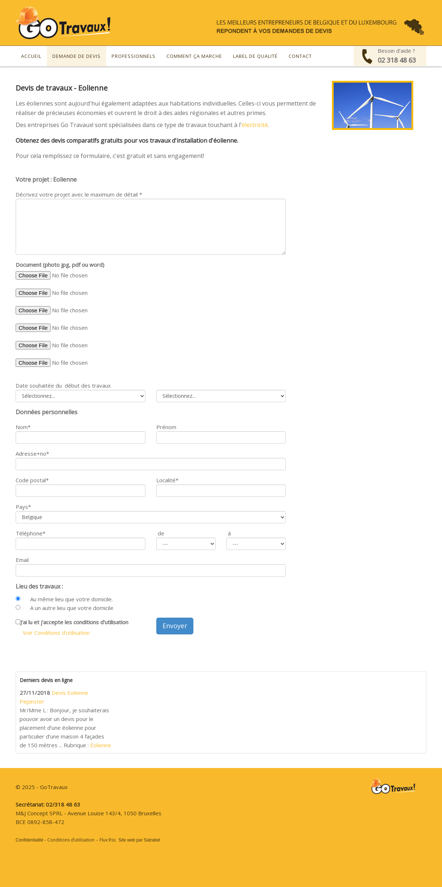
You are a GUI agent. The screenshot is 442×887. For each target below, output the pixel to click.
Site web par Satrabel (139, 840)
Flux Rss (108, 840)
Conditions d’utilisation (71, 840)
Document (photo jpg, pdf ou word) (60, 264)
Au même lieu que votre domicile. (71, 599)
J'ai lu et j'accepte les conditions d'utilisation (74, 622)
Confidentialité (29, 840)
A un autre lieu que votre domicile (71, 607)
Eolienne (100, 745)
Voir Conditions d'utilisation (56, 632)
